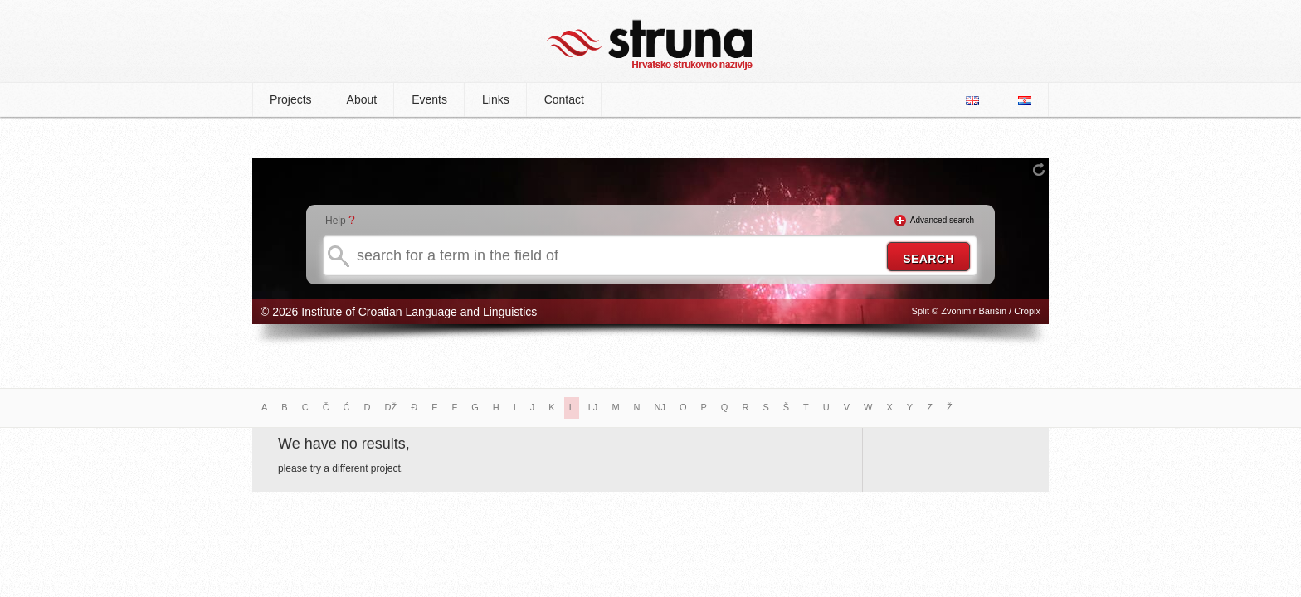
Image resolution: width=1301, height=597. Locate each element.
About (362, 99)
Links (495, 99)
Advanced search (942, 220)
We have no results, (344, 443)
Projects (291, 99)
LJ (593, 407)
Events (429, 99)
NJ (660, 407)
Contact (564, 99)
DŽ (391, 407)
